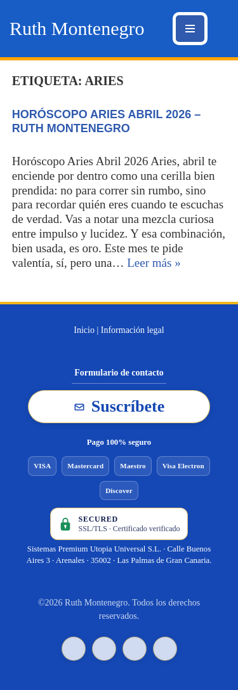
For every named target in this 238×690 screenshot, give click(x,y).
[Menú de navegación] (190, 28)
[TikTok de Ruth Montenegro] (74, 649)
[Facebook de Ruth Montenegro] (104, 649)
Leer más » (153, 262)
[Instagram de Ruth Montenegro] (165, 649)
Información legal (132, 330)
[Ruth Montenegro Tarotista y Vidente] (77, 28)
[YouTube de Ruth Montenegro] (134, 649)
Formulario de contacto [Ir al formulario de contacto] (119, 372)
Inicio (84, 330)
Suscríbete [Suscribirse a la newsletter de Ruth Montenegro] (119, 406)
